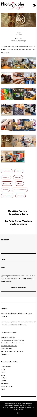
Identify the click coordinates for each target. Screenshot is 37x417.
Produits (3, 372)
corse (18, 171)
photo (19, 183)
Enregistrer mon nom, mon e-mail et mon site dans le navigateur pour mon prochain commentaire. (18, 278)
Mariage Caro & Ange (8, 337)
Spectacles (4, 383)
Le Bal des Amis (6, 348)
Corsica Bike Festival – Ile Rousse (12, 343)
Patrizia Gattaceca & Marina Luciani (12, 340)
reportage (7, 195)
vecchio (20, 195)
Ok (18, 413)
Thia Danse (4, 354)
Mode (3, 369)
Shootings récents (7, 386)
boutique (7, 171)
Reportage (22, 41)
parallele (7, 183)
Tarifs (3, 389)
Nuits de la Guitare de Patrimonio (12, 351)
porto (5, 189)
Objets (18, 177)
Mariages (4, 378)
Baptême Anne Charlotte (9, 346)
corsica (6, 177)
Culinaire (3, 380)
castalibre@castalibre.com (18, 325)
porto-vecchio (20, 189)
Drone (3, 375)
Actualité (14, 41)
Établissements (6, 366)
